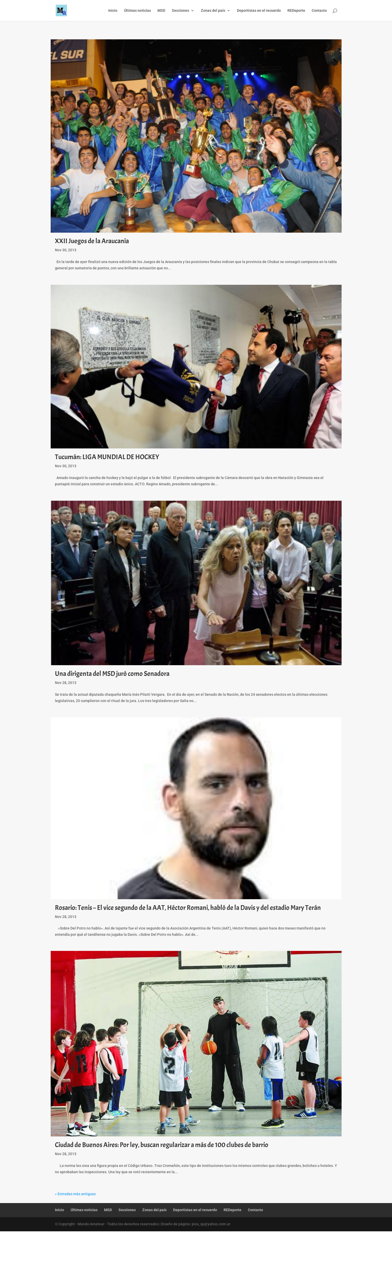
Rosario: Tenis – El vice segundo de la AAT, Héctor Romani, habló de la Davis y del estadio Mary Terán (188, 907)
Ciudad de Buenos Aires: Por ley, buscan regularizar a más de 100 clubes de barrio (161, 1144)
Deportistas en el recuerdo (259, 11)
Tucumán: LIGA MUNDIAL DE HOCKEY (107, 457)
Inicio (112, 11)
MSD (161, 11)
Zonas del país (213, 11)
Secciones (180, 11)
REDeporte (296, 11)
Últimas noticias (137, 11)
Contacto (319, 11)
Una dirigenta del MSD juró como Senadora (112, 673)
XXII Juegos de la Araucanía (92, 241)
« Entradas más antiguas (75, 1194)
